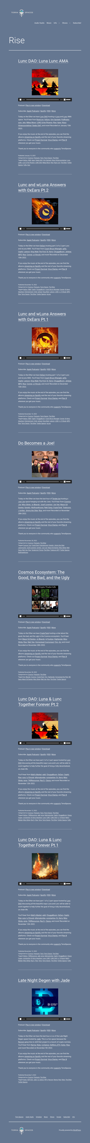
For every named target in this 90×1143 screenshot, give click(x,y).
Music (49, 23)
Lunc (65, 117)
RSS (48, 111)
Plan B (64, 140)
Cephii (20, 252)
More (54, 111)
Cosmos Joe (27, 545)
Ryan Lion (57, 163)
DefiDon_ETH (55, 1045)
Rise (55, 123)
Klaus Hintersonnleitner (59, 160)
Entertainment (29, 292)
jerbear (40, 292)
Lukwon (27, 252)
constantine (50, 777)
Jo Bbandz (35, 505)
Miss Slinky (26, 505)
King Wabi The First (38, 252)
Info (55, 23)
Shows (65, 23)
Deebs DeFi (36, 125)
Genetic (27, 508)
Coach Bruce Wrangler (53, 249)
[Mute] (64, 99)
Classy (48, 780)
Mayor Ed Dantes (53, 548)
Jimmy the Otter (31, 511)
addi (44, 775)
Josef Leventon (46, 505)
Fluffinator (65, 120)
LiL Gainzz (40, 1080)
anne (25, 780)
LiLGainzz (45, 1045)
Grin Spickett (55, 120)
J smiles (21, 511)
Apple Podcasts (33, 111)
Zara (28, 165)
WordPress (77, 1130)
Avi (60, 642)
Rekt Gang (48, 508)
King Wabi (46, 292)
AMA (29, 160)
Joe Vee (56, 505)
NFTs (46, 1080)
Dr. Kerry (50, 252)
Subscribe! (77, 23)
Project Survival (41, 140)
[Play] (20, 99)
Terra (42, 158)
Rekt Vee (25, 550)
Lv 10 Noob (62, 292)
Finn (56, 642)
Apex (59, 123)
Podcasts (37, 158)
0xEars (47, 120)
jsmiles (39, 548)
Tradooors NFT (55, 550)
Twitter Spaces (41, 294)
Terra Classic (48, 158)
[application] (45, 99)
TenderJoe (56, 499)
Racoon (21, 1042)
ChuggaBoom (59, 252)
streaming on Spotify (32, 137)
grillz (64, 249)
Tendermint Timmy (37, 550)
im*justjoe (49, 639)
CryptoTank (57, 508)
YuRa (25, 165)
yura (20, 123)
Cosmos (30, 158)
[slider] (42, 99)
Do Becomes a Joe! (36, 443)
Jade (39, 1039)
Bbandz (28, 677)
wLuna (49, 294)
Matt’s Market (36, 775)
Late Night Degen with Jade (44, 980)
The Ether (56, 158)
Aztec (63, 1045)
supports (57, 149)
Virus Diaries (53, 140)
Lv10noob (37, 255)
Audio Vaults (39, 23)
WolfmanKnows (37, 508)
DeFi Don (30, 1080)
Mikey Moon (31, 123)
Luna (58, 117)
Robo (39, 1045)
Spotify (43, 111)
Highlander (58, 639)
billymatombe (40, 777)
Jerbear (68, 252)
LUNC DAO (38, 163)
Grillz (35, 292)
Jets (24, 123)
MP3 (20, 255)
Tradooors (67, 508)
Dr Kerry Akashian (36, 817)
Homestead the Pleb (61, 677)
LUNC (20, 163)
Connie (29, 255)
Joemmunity (22, 548)
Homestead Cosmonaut (44, 642)
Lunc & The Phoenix (28, 163)
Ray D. (42, 780)
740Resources (33, 780)
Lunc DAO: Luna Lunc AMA (43, 60)
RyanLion (40, 120)
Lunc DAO (44, 117)
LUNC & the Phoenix (44, 123)
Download (46, 105)
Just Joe (21, 502)
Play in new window (33, 105)
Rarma (33, 1045)
